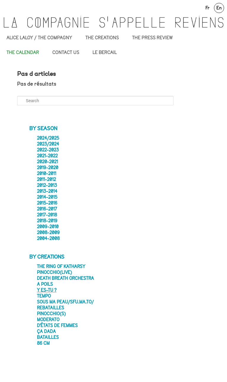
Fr (207, 7)
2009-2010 (48, 227)
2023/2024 (48, 144)
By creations (46, 257)
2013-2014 (47, 191)
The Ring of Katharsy (61, 267)
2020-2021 (47, 162)
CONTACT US (65, 52)
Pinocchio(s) (51, 314)
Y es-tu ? (46, 290)
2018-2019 (47, 221)
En (219, 7)
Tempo (44, 296)
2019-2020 (47, 168)
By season (43, 128)
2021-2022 (47, 156)
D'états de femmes (57, 326)
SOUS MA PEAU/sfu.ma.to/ (65, 302)
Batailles (48, 337)
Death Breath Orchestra (65, 278)
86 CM (43, 343)
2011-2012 (46, 179)
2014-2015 (47, 197)
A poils (45, 284)
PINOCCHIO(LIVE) (54, 272)
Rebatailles (50, 308)
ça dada (46, 331)
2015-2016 (47, 203)
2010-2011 (46, 174)
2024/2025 (48, 138)
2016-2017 (47, 209)
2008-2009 (48, 233)
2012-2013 (47, 185)
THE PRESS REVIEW (152, 38)
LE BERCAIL (105, 52)
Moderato (48, 320)
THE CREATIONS (102, 38)
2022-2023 (48, 150)
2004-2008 (48, 238)
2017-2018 (47, 215)
